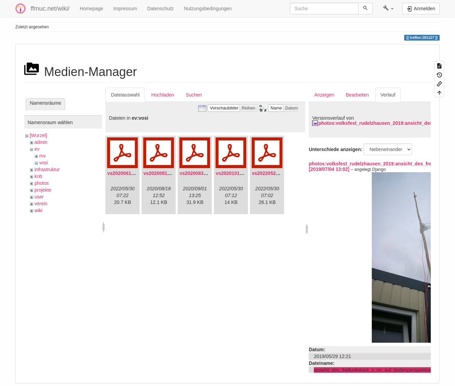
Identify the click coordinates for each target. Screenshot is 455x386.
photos (41, 183)
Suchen (194, 95)
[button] (388, 8)
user (39, 196)
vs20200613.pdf (125, 173)
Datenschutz (160, 8)
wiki (38, 210)
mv (42, 156)
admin (40, 142)
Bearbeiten (357, 95)
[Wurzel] (38, 135)
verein (40, 203)
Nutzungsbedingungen (208, 8)
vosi (43, 162)
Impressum (125, 8)
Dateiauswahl (125, 95)
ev (37, 149)
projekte (43, 190)
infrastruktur (47, 169)
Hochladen (162, 95)
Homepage (91, 8)
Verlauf (388, 95)
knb (38, 176)
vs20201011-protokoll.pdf (244, 173)
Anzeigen (324, 95)
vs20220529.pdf (269, 173)
